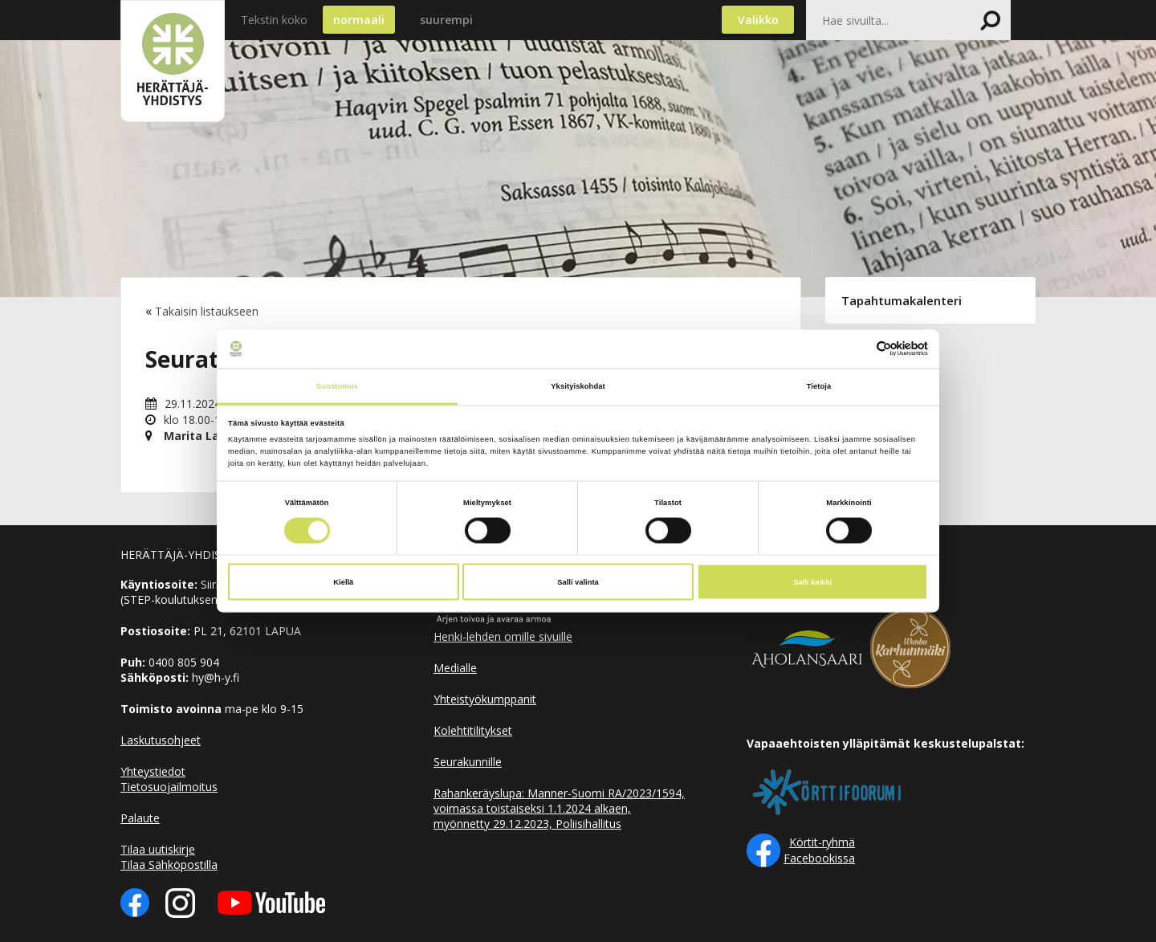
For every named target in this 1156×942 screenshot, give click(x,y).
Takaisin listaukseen (206, 311)
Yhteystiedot (152, 771)
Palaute (140, 818)
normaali (359, 19)
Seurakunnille (468, 761)
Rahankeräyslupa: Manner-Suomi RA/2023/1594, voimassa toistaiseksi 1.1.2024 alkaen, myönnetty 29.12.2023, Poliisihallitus (559, 808)
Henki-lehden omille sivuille (503, 636)
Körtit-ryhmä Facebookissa (819, 850)
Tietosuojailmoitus (169, 786)
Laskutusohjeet (160, 740)
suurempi (446, 19)
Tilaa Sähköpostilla (169, 864)
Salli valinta (578, 582)
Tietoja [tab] (819, 385)
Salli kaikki (812, 582)
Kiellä (343, 582)
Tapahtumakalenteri (901, 300)
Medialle (455, 667)
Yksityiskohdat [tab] (577, 385)
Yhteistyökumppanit (485, 699)
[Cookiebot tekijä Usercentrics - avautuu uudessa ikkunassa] (858, 349)
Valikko (758, 19)
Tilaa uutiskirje (157, 849)
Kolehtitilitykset (473, 730)
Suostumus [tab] (337, 385)
